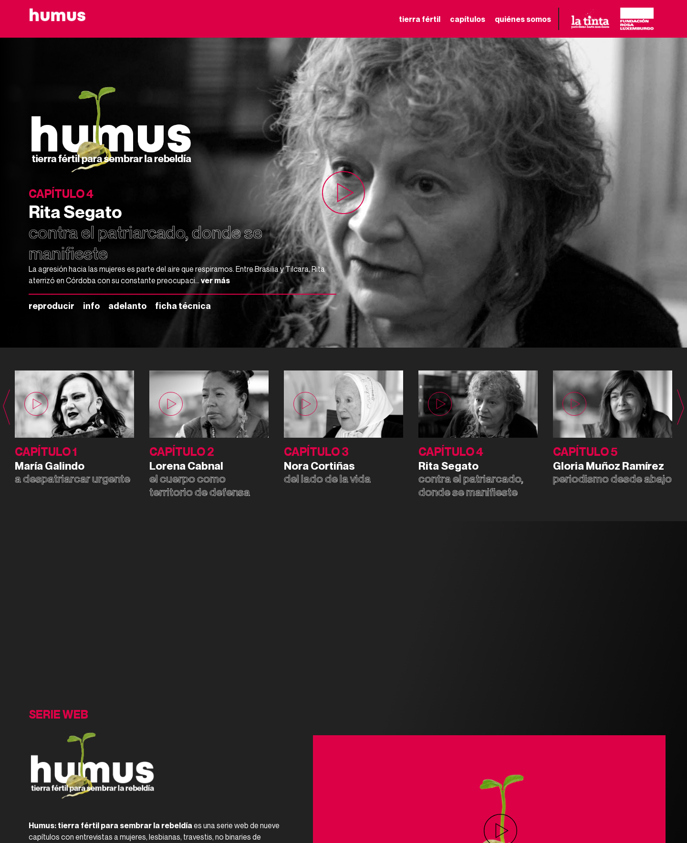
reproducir (51, 306)
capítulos (467, 19)
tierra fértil (419, 19)
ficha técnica (183, 306)
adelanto (127, 306)
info (91, 306)
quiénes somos (523, 19)
